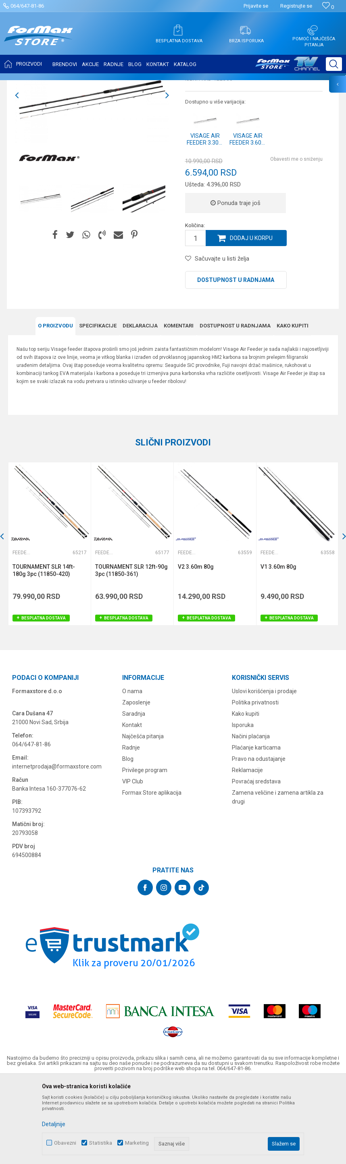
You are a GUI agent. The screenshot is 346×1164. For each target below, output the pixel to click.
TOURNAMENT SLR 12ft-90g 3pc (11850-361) (131, 650)
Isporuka (243, 805)
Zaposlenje (136, 782)
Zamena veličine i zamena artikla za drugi (277, 877)
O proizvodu (55, 406)
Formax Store (23, 85)
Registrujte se (296, 6)
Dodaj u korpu (251, 318)
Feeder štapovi (112, 85)
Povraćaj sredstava (256, 861)
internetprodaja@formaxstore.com (57, 846)
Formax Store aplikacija (151, 873)
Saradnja (133, 794)
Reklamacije (247, 850)
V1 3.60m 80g (278, 647)
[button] (334, 64)
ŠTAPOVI (80, 85)
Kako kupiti (292, 406)
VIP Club (132, 861)
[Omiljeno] (328, 7)
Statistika (100, 1143)
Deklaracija (140, 406)
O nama (132, 771)
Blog (127, 839)
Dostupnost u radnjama (235, 360)
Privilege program (144, 850)
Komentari (179, 406)
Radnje (131, 827)
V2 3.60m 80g (196, 647)
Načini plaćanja (251, 816)
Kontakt (132, 805)
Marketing (137, 1143)
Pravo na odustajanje (259, 839)
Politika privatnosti (255, 782)
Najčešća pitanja (143, 816)
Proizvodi (54, 85)
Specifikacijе (98, 406)
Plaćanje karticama (256, 827)
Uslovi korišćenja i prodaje (264, 771)
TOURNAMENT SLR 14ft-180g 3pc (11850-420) (44, 650)
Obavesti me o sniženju (296, 239)
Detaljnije (53, 1124)
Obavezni (65, 1143)
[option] (41, 278)
